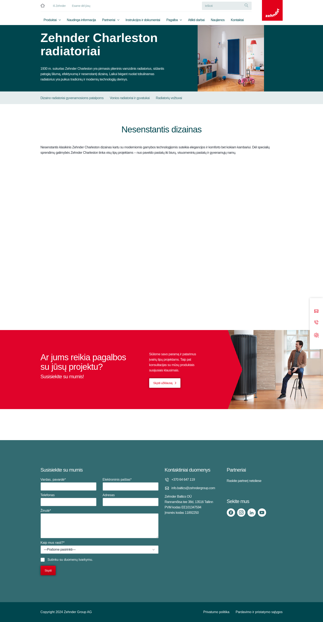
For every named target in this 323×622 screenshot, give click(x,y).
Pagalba (172, 20)
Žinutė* (99, 523)
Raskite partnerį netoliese (244, 481)
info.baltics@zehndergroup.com (193, 488)
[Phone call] (316, 322)
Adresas (130, 499)
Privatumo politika (216, 612)
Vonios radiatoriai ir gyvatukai (130, 98)
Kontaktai (237, 20)
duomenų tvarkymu (78, 559)
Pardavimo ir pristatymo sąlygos (259, 612)
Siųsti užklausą (163, 383)
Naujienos (218, 20)
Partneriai (108, 20)
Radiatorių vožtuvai (169, 98)
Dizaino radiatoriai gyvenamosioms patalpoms (72, 98)
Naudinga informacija (81, 20)
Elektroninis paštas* (130, 484)
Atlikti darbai (196, 20)
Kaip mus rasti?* (99, 547)
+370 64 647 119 (183, 479)
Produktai (50, 20)
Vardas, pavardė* (68, 484)
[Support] (316, 335)
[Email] (316, 311)
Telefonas (68, 499)
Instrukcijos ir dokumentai (142, 20)
